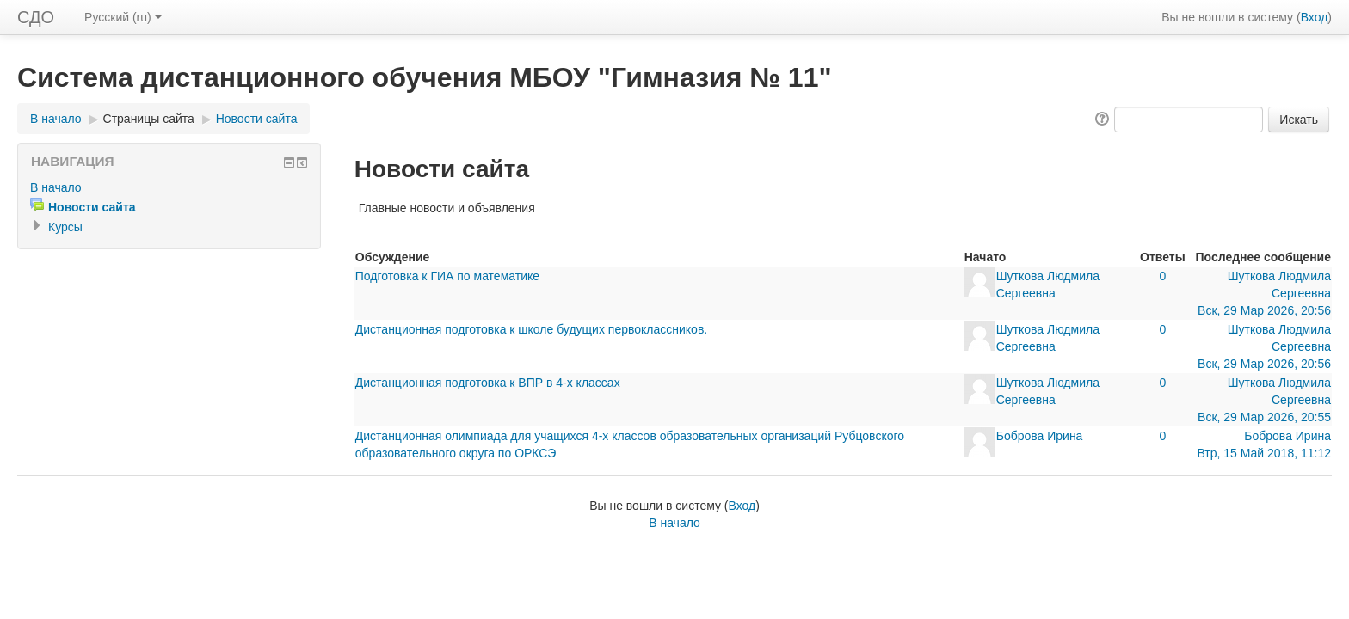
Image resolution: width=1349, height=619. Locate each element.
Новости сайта (257, 119)
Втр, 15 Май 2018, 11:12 (1264, 453)
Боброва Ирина (1039, 436)
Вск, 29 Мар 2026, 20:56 (1264, 310)
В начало (56, 119)
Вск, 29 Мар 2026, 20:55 (1264, 417)
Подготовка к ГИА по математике (447, 276)
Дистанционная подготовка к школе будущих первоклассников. (531, 329)
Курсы (65, 227)
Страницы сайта (148, 119)
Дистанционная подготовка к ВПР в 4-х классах (487, 382)
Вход (1314, 17)
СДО (35, 17)
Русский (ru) (123, 17)
